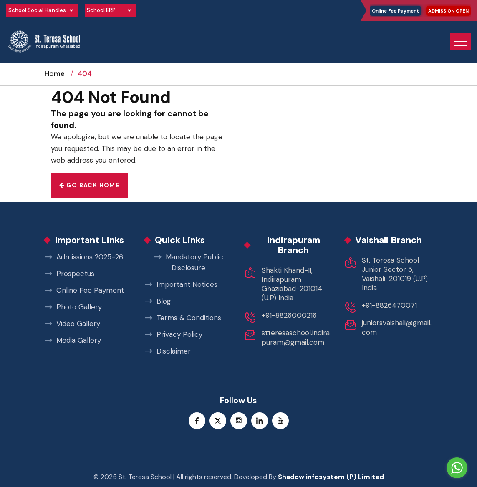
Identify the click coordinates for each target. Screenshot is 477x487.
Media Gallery (73, 340)
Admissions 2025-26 (84, 256)
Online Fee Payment (395, 11)
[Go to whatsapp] (457, 467)
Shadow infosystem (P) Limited (331, 476)
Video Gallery (72, 323)
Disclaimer (168, 351)
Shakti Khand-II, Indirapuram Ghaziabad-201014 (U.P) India (292, 284)
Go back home (89, 185)
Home (55, 81)
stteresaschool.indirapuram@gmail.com (296, 337)
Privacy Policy (173, 334)
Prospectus (69, 273)
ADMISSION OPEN (448, 11)
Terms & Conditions (183, 317)
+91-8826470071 (389, 305)
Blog (158, 301)
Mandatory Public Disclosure (188, 262)
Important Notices (181, 284)
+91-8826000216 (289, 315)
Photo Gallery (73, 306)
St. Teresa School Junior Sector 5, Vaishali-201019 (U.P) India (395, 274)
